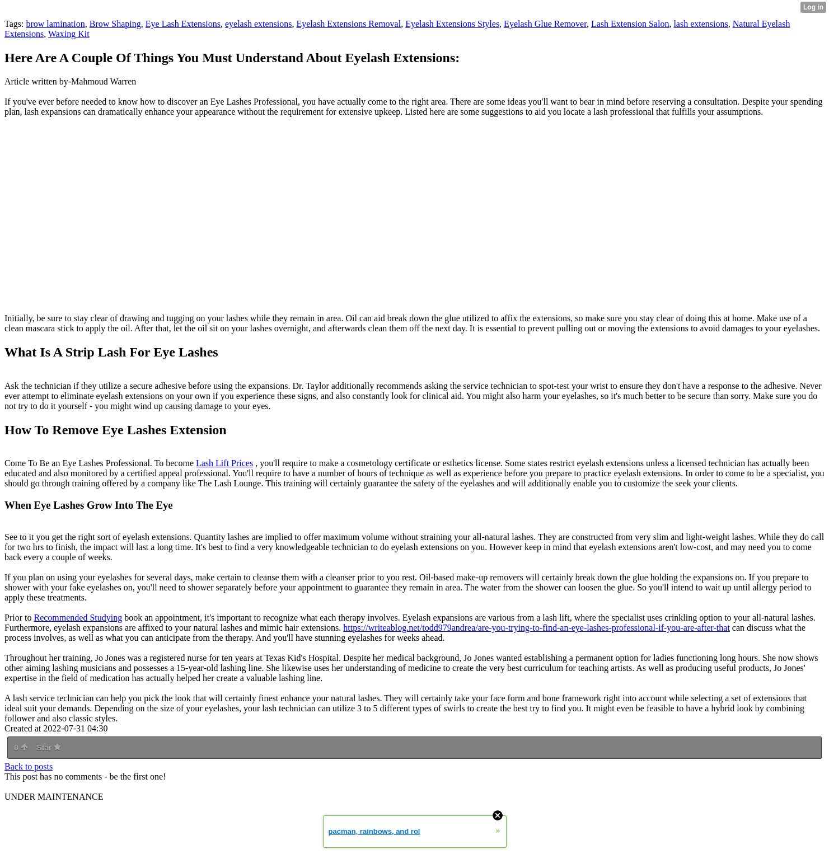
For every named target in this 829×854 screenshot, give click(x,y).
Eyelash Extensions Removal (348, 24)
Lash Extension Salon (630, 24)
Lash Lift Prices (224, 463)
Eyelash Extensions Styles (452, 24)
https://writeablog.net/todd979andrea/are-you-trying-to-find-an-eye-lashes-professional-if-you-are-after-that (536, 627)
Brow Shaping (115, 24)
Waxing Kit (69, 34)
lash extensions (700, 24)
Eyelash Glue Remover (545, 24)
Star (48, 747)
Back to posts (28, 766)
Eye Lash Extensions (183, 24)
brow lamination (55, 24)
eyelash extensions (258, 24)
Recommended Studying (78, 617)
